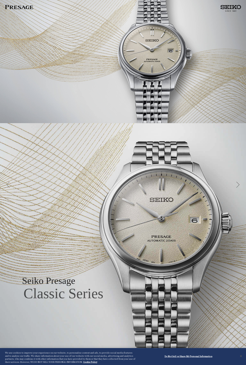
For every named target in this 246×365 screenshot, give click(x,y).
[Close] (241, 356)
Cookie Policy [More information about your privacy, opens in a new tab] (90, 362)
